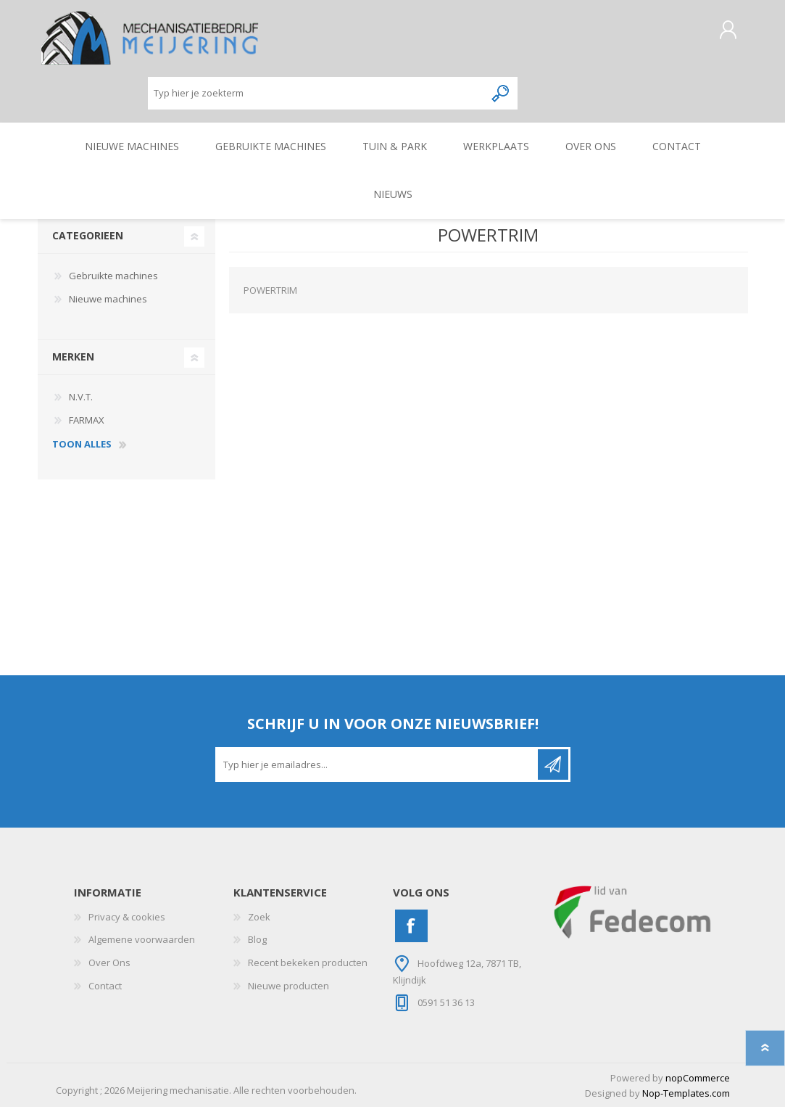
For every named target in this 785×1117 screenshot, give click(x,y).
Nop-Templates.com (686, 1103)
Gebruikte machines (113, 285)
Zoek (259, 926)
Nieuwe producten (288, 995)
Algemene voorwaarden (141, 949)
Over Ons (109, 972)
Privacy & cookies (126, 926)
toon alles (82, 455)
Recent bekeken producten (307, 972)
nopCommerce (697, 1088)
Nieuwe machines (108, 309)
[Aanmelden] (377, 774)
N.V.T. (81, 406)
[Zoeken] (316, 98)
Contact (105, 995)
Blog (257, 949)
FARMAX (86, 430)
